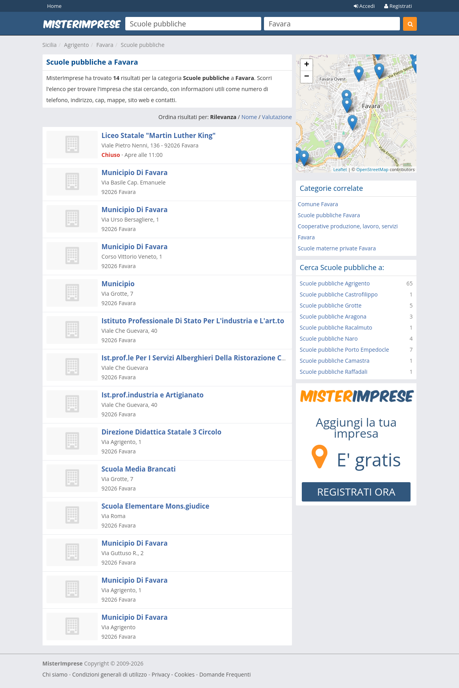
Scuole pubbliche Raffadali (334, 371)
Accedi (364, 5)
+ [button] (306, 65)
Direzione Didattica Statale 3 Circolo (162, 431)
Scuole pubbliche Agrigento (335, 283)
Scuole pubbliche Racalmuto (336, 327)
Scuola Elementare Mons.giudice (156, 506)
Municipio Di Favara (135, 172)
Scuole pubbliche (143, 44)
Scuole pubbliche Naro (329, 338)
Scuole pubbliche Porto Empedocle (344, 349)
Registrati (398, 5)
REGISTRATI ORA (356, 492)
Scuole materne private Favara (337, 248)
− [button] (306, 77)
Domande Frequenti (225, 674)
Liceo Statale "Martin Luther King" (159, 135)
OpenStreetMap (372, 169)
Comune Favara (318, 204)
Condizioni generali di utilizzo (109, 674)
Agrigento (76, 44)
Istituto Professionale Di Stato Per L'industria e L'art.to (193, 320)
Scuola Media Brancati (139, 469)
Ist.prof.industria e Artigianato (153, 394)
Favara (105, 44)
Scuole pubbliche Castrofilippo (339, 294)
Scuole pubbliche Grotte (331, 305)
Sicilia (50, 44)
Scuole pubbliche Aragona (333, 316)
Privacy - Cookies (173, 674)
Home (54, 5)
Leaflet (340, 169)
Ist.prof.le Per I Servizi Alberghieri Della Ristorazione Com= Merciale (214, 357)
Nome (249, 117)
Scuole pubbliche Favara (329, 215)
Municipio (118, 283)
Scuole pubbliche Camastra (335, 360)
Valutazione (277, 117)
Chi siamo (55, 674)
